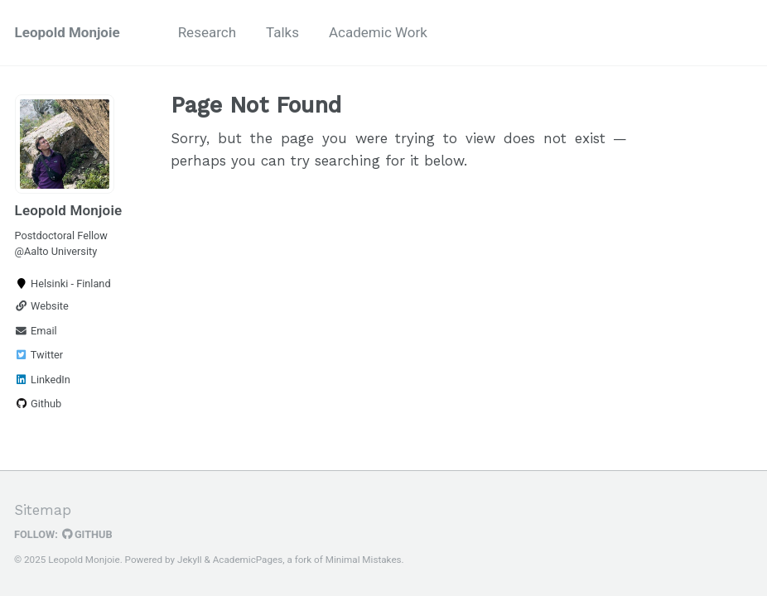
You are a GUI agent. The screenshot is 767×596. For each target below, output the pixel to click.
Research (207, 32)
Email (36, 330)
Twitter (39, 354)
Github (38, 403)
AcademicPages (247, 559)
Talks (282, 32)
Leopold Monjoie (67, 32)
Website (42, 306)
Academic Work (378, 32)
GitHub (87, 534)
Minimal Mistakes (364, 559)
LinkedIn (42, 379)
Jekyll (189, 559)
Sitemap (42, 510)
